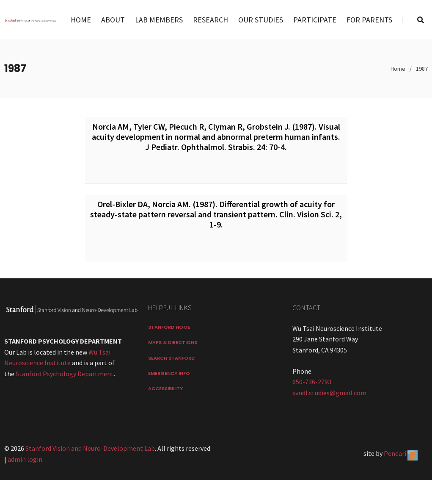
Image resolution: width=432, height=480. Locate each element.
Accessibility (165, 388)
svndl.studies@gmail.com (329, 392)
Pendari (395, 453)
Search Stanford (171, 358)
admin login (25, 459)
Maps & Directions (172, 342)
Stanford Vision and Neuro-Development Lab (90, 448)
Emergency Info (169, 373)
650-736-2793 (311, 381)
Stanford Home (169, 327)
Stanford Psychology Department (65, 373)
